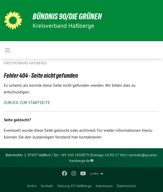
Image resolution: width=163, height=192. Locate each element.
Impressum (104, 186)
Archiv (32, 186)
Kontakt (47, 186)
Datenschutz (126, 186)
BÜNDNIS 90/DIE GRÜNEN (67, 16)
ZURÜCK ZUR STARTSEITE (27, 102)
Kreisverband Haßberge (25, 63)
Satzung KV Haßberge (74, 186)
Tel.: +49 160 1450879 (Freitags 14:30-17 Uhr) (89, 155)
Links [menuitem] (94, 173)
